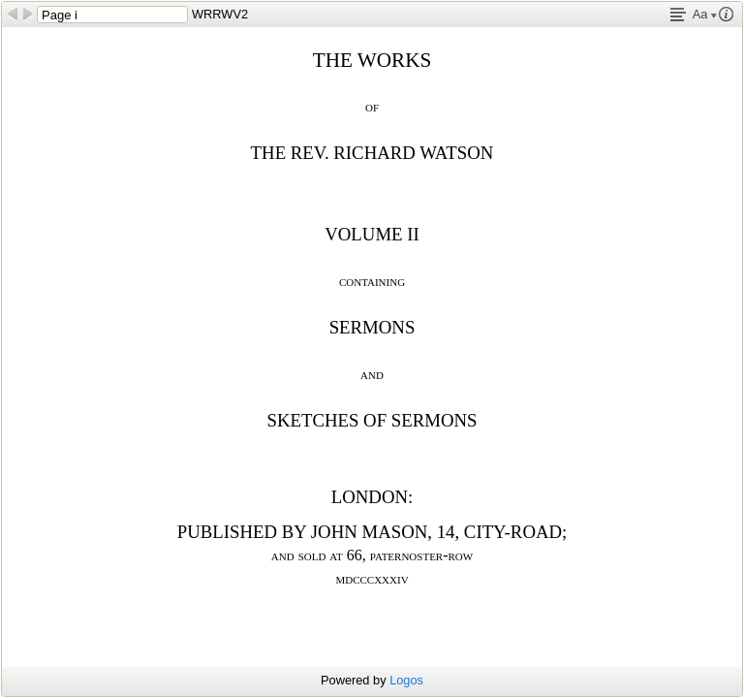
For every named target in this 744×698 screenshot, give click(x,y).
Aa (705, 14)
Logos (406, 680)
